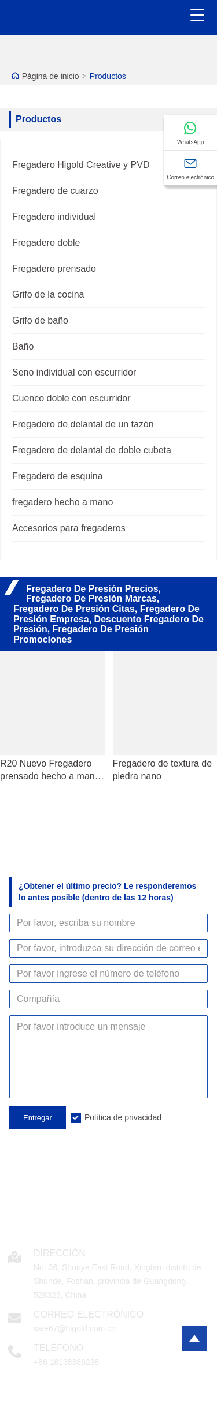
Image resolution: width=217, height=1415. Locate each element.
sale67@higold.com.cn (75, 1328)
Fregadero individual (54, 217)
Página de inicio (50, 76)
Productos (108, 76)
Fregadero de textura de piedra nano (162, 770)
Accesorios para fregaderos (69, 528)
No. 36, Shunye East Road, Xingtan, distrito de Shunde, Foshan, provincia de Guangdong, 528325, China (117, 1281)
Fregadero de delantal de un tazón (83, 424)
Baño (23, 346)
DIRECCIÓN (60, 1253)
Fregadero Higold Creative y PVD (80, 165)
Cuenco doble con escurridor (71, 398)
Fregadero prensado (54, 268)
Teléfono (58, 1348)
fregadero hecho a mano (62, 502)
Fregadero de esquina (57, 476)
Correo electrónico (89, 1314)
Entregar (37, 1117)
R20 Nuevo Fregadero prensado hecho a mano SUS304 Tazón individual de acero (51, 771)
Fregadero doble (46, 242)
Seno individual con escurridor (74, 372)
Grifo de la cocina (48, 294)
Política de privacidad (122, 1117)
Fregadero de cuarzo (55, 191)
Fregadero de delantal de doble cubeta (91, 450)
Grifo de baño (40, 320)
